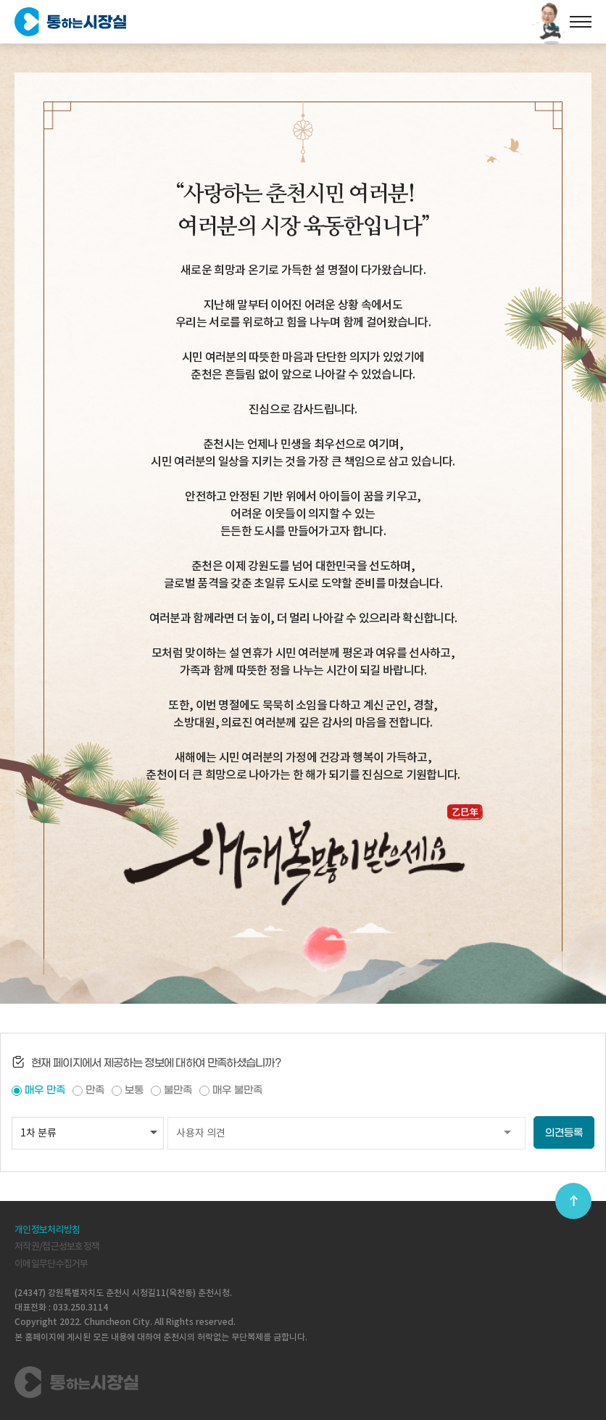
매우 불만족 (237, 1090)
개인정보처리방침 (47, 1229)
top (573, 1201)
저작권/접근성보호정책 (56, 1246)
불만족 (178, 1090)
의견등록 (564, 1133)
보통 (134, 1090)
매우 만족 (45, 1090)
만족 (95, 1090)
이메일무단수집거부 (51, 1264)
